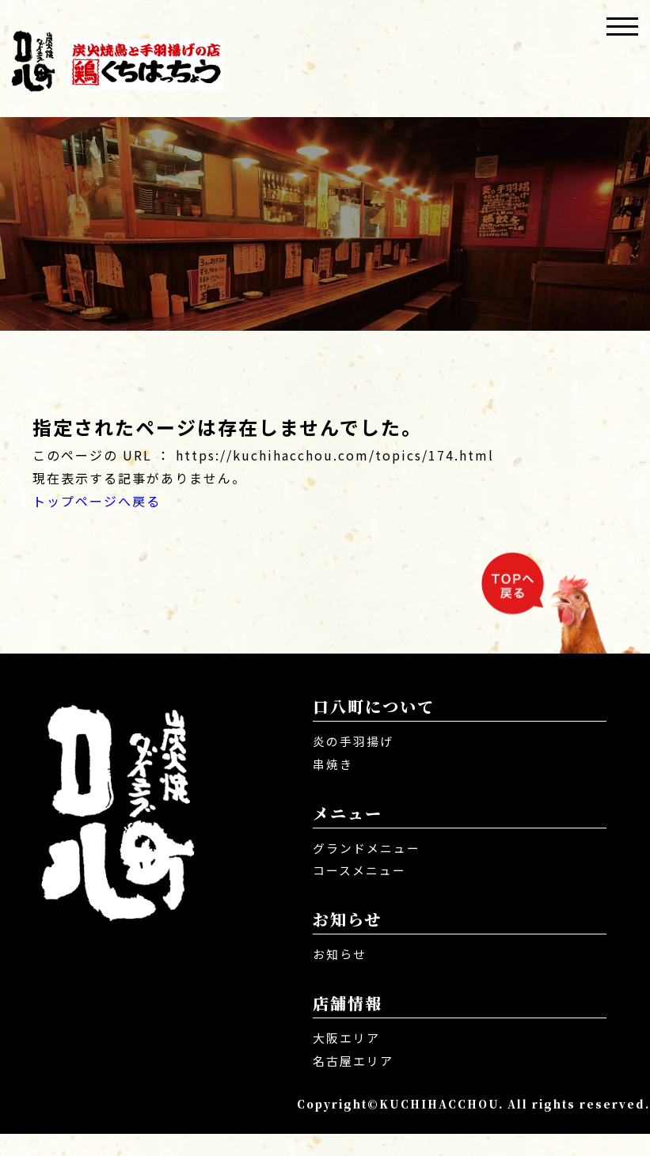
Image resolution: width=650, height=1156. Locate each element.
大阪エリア (348, 1059)
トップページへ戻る (96, 500)
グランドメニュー (370, 868)
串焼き (334, 785)
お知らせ (341, 975)
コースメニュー (362, 891)
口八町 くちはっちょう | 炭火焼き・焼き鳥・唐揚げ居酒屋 (117, 58)
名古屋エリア (355, 1082)
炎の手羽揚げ (355, 762)
